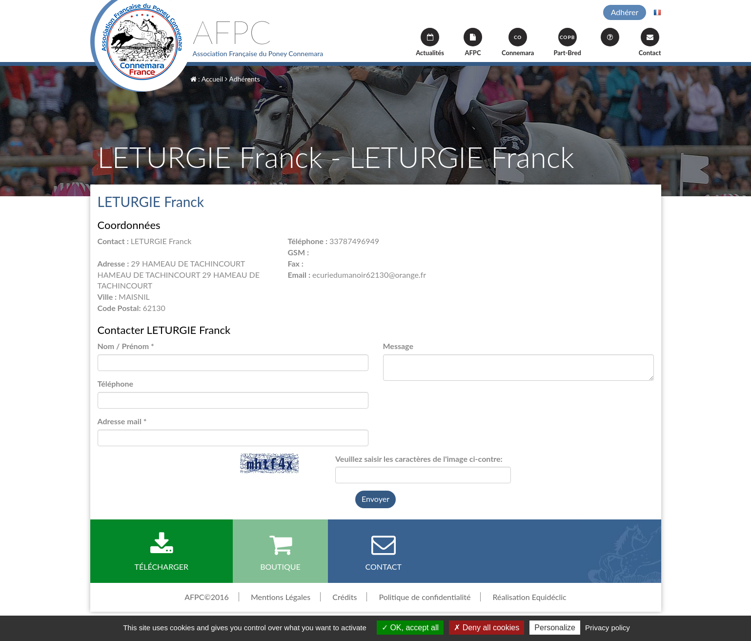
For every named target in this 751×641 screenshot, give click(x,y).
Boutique (280, 551)
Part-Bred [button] (567, 42)
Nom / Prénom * (126, 346)
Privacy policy (607, 627)
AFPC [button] (473, 42)
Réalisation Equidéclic (530, 596)
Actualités (430, 42)
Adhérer (625, 12)
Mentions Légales (280, 596)
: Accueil (206, 79)
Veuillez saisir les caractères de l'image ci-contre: (419, 458)
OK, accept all (410, 627)
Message (398, 346)
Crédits (344, 596)
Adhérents (242, 79)
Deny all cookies (486, 627)
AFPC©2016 (206, 596)
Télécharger (162, 551)
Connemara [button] (518, 42)
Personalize (554, 627)
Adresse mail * (122, 421)
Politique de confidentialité (424, 596)
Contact (650, 42)
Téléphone (116, 383)
